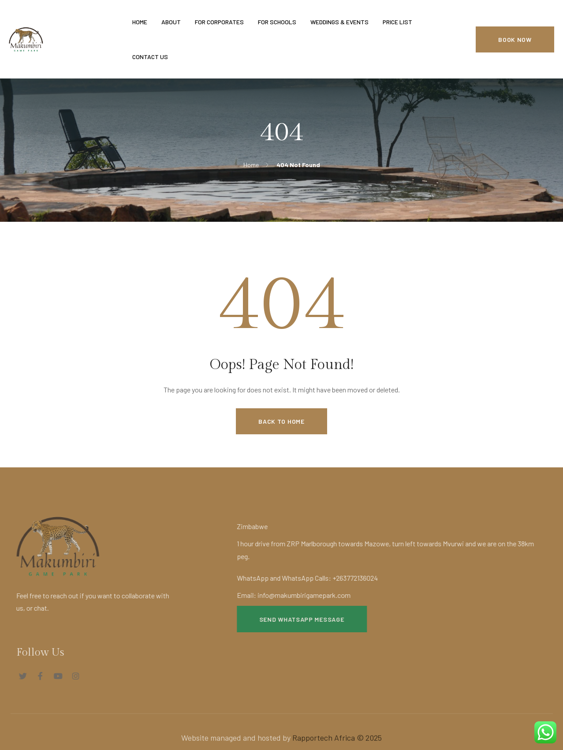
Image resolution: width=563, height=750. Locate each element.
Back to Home (281, 421)
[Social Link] (17, 676)
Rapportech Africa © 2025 (337, 742)
